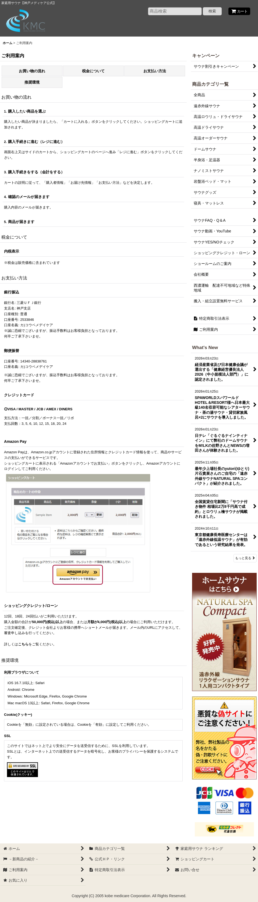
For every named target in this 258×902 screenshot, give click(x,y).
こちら (23, 644)
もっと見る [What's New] (245, 558)
